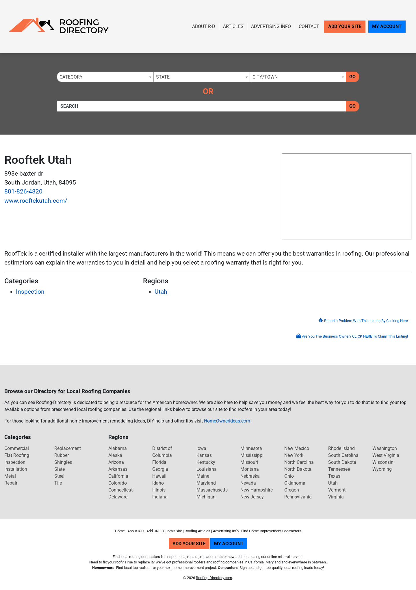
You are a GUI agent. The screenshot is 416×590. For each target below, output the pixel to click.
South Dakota (342, 462)
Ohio (289, 476)
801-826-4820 (23, 191)
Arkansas (117, 469)
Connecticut (120, 490)
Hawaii (159, 476)
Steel (59, 476)
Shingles (63, 462)
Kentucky (205, 462)
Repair (10, 483)
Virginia (336, 497)
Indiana (160, 497)
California (118, 476)
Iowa (201, 448)
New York (293, 455)
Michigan (206, 497)
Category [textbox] (71, 77)
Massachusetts (212, 490)
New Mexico (296, 448)
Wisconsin (382, 462)
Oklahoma (294, 483)
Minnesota (251, 448)
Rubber (61, 455)
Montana (249, 469)
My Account (387, 26)
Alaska (115, 455)
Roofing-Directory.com (214, 578)
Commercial (16, 448)
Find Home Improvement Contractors (271, 531)
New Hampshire (256, 490)
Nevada (248, 483)
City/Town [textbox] (265, 77)
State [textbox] (163, 77)
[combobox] (105, 77)
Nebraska (250, 476)
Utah (161, 291)
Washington (384, 448)
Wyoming (382, 469)
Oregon (291, 490)
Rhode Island (341, 448)
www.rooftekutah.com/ (35, 200)
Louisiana (206, 469)
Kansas (204, 455)
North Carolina (299, 462)
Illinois (159, 490)
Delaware (117, 497)
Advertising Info (271, 26)
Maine (202, 476)
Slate (59, 469)
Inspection (30, 291)
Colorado (117, 483)
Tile (58, 483)
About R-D (203, 26)
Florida (159, 462)
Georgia (160, 469)
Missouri (249, 462)
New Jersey (252, 497)
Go (352, 76)
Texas (334, 476)
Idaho (158, 483)
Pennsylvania (298, 497)
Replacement (67, 448)
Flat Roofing (16, 455)
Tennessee (339, 469)
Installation (15, 469)
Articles (233, 26)
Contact (309, 26)
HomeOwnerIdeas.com (227, 421)
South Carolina (343, 455)
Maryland (206, 483)
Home (120, 531)
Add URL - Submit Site (164, 531)
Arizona (116, 462)
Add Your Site (344, 26)
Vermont (337, 490)
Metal (10, 476)
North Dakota (297, 469)
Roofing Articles (197, 531)
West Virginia (385, 455)
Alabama (117, 448)
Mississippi (251, 455)
